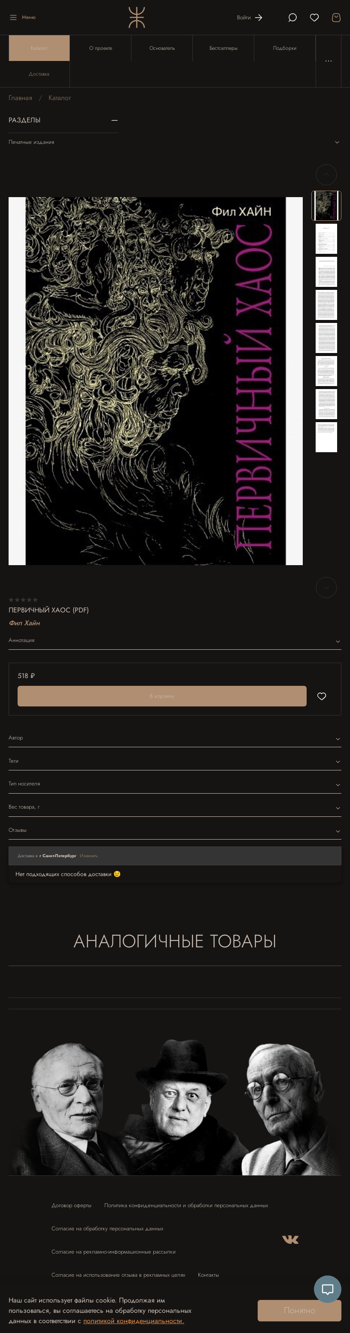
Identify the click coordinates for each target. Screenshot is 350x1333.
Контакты (208, 1275)
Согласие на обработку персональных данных (107, 1228)
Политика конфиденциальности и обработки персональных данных (186, 1205)
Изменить (89, 855)
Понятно (299, 1310)
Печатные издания (175, 142)
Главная (20, 98)
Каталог (39, 48)
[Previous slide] (326, 175)
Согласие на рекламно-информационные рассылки (114, 1252)
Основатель (162, 48)
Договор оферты (71, 1205)
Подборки (284, 48)
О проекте (100, 48)
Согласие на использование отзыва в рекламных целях (118, 1275)
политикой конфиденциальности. (133, 1321)
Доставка (39, 74)
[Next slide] (326, 587)
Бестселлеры (223, 48)
